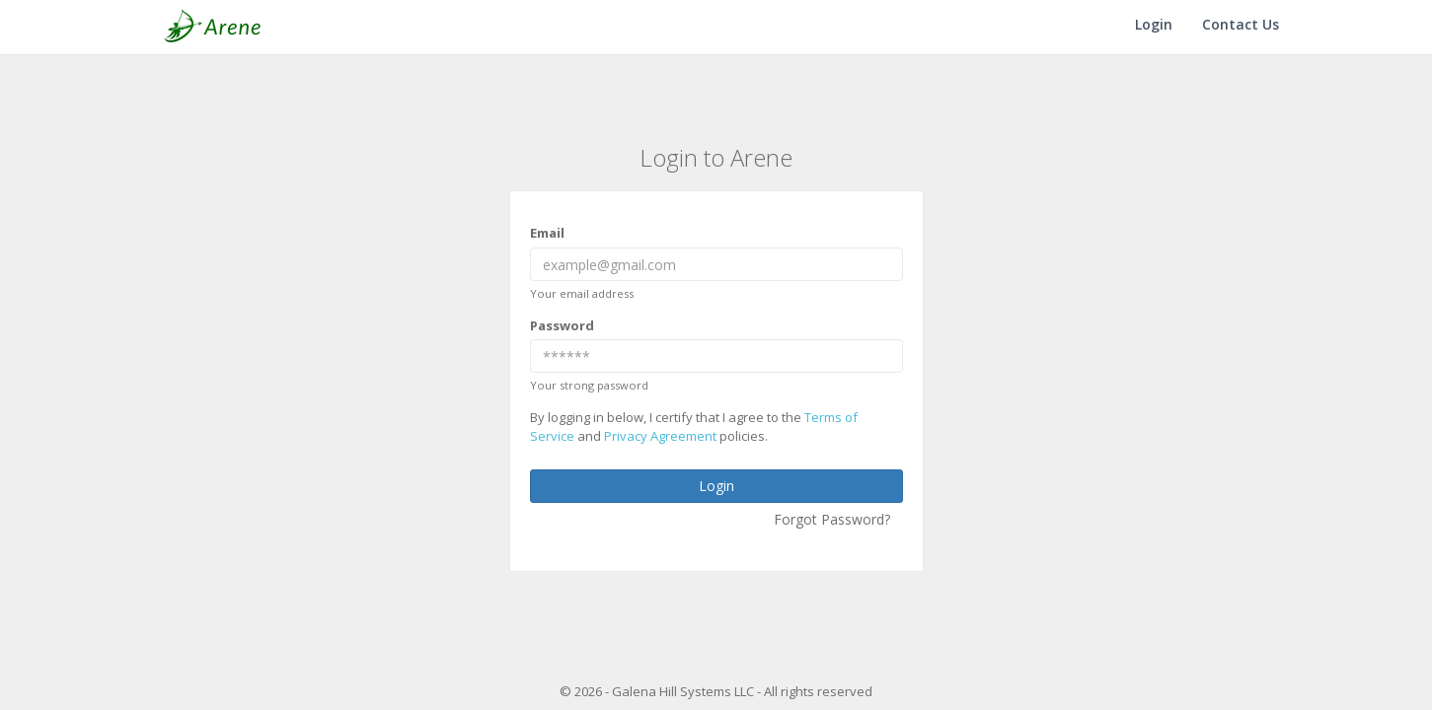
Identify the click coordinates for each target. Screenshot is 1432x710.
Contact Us (1240, 24)
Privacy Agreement (660, 436)
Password (562, 325)
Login (1153, 24)
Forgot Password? (832, 519)
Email (547, 233)
